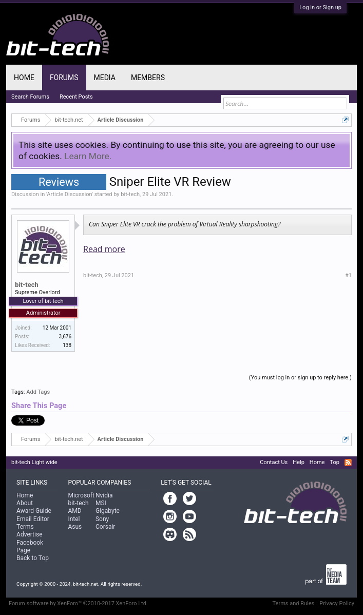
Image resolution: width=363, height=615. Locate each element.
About (24, 503)
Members (148, 77)
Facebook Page (29, 546)
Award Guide (33, 510)
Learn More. (87, 156)
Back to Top (32, 558)
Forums (64, 77)
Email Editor (32, 519)
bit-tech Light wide (34, 462)
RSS (348, 462)
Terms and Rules (294, 603)
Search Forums (30, 96)
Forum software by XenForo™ (78, 603)
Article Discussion (69, 194)
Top (334, 462)
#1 (348, 275)
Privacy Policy (336, 603)
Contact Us (274, 462)
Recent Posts (76, 96)
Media (105, 77)
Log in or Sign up (320, 7)
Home (24, 77)
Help (298, 462)
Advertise (29, 534)
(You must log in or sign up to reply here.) (300, 377)
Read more (104, 249)
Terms (25, 526)
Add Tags (38, 392)
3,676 (65, 336)
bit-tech (130, 194)
